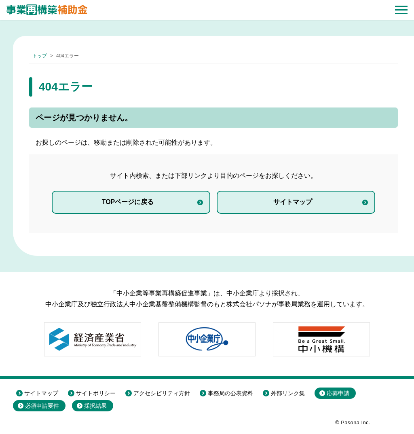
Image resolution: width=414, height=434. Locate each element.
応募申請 (338, 393)
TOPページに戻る (128, 201)
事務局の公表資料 (230, 393)
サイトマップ (292, 201)
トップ (39, 56)
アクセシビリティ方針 (161, 393)
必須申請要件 (42, 405)
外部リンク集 (288, 393)
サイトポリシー (96, 393)
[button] (401, 10)
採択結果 (95, 405)
